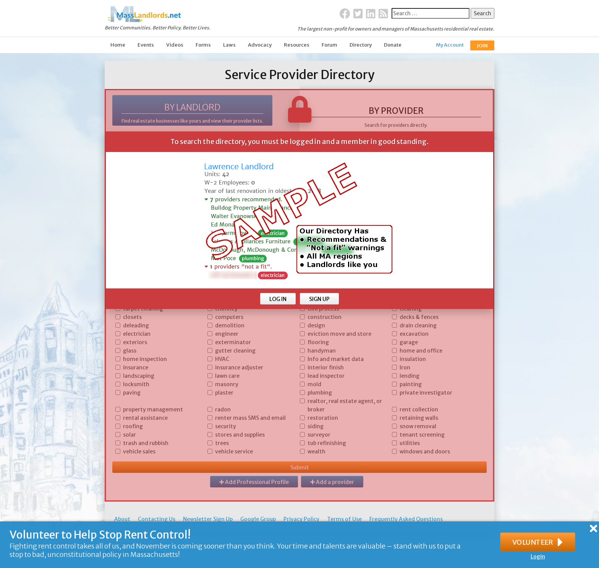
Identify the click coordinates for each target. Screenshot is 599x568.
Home (117, 45)
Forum (329, 45)
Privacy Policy (301, 519)
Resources (296, 45)
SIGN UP (319, 299)
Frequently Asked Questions (406, 519)
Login (538, 556)
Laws (229, 45)
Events (146, 45)
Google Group (258, 519)
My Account (450, 45)
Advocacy (260, 45)
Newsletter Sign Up (208, 519)
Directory (361, 45)
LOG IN (278, 299)
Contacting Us (156, 519)
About (122, 519)
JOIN (482, 45)
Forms (203, 45)
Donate (392, 45)
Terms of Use (344, 519)
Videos (174, 45)
